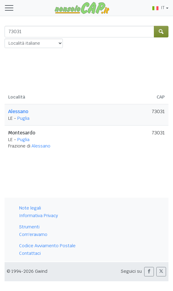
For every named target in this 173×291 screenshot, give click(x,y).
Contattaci (30, 253)
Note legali (30, 208)
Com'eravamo (33, 234)
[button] (149, 271)
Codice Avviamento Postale (47, 245)
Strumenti (29, 227)
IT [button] (158, 7)
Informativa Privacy (38, 215)
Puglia (23, 118)
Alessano (18, 111)
